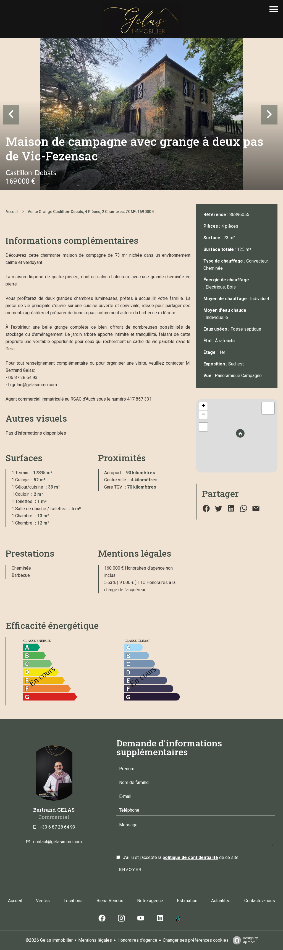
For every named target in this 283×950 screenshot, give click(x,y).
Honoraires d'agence (137, 940)
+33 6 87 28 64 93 (57, 827)
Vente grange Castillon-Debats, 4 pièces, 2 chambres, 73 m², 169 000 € (91, 211)
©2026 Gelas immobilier (49, 940)
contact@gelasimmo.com (57, 841)
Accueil (12, 211)
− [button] (203, 415)
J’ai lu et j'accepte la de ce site (181, 857)
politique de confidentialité (190, 857)
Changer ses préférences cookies (196, 940)
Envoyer (130, 869)
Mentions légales (95, 940)
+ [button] (203, 406)
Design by (244, 940)
